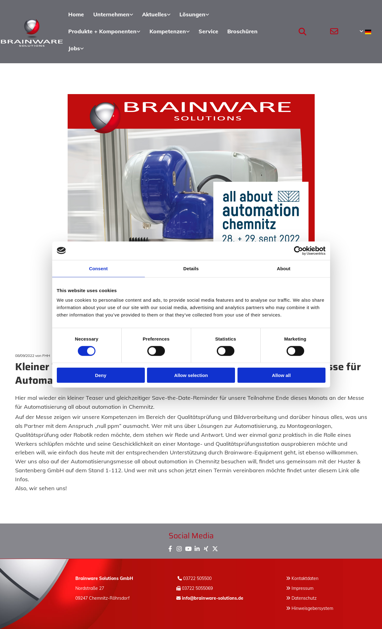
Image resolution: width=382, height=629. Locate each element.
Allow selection (191, 375)
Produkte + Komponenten (102, 30)
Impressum (302, 588)
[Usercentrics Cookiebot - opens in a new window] (298, 250)
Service (208, 30)
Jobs (74, 47)
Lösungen (192, 14)
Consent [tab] (98, 268)
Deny (101, 375)
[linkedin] (197, 547)
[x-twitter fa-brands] (215, 547)
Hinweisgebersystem (312, 607)
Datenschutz (304, 598)
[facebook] (170, 547)
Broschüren (242, 30)
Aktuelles (153, 14)
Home (76, 14)
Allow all (281, 375)
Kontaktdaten (305, 578)
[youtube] (188, 547)
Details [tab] (191, 268)
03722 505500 (197, 578)
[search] (302, 31)
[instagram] (179, 547)
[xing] (206, 547)
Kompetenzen (167, 30)
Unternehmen (110, 14)
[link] (112, 14)
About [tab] (284, 268)
